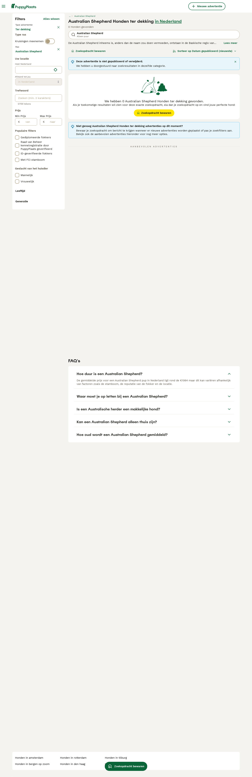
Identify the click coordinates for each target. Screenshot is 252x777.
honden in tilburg (116, 757)
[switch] (50, 121)
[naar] (53, 279)
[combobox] (33, 227)
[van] (28, 279)
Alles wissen (51, 85)
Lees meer (230, 109)
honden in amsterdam (29, 757)
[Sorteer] (204, 117)
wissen (55, 128)
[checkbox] (17, 144)
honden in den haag (72, 764)
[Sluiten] (235, 128)
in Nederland (168, 87)
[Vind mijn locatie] (55, 227)
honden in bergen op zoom (32, 764)
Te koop (23, 99)
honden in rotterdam (73, 757)
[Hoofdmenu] (3, 6)
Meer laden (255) (48, 208)
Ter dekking (25, 107)
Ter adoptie (43, 99)
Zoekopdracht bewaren (88, 117)
